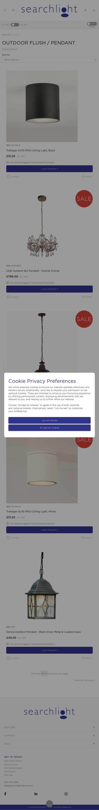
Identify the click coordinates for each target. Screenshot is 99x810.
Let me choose (49, 420)
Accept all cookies (49, 427)
